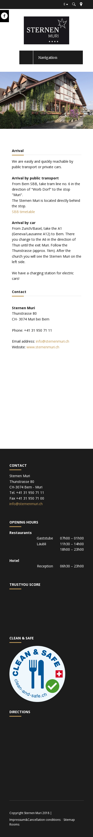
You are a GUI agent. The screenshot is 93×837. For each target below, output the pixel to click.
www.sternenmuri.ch (43, 347)
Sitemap (69, 820)
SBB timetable (23, 211)
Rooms (14, 824)
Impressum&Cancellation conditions (35, 820)
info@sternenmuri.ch (52, 341)
